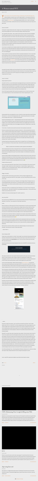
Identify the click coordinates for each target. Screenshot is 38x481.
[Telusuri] (32, 1)
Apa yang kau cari (7, 467)
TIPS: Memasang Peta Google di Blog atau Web (17, 412)
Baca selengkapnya (33, 422)
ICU (3, 451)
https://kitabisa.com (25, 262)
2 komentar (6, 422)
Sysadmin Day (12, 59)
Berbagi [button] (34, 362)
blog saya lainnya (11, 20)
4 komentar (6, 461)
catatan (5, 362)
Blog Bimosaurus (6, 1)
